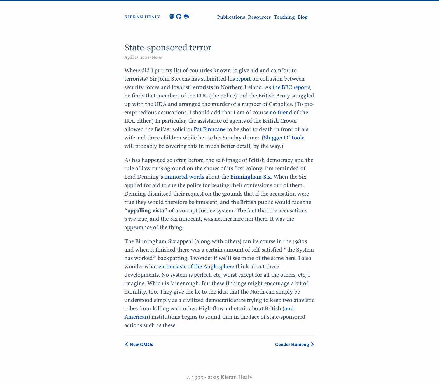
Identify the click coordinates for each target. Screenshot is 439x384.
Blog (303, 17)
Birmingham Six (250, 176)
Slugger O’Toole (284, 137)
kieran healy (142, 16)
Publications (231, 17)
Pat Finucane (210, 128)
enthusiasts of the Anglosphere (196, 266)
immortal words (184, 176)
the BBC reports (291, 86)
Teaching (284, 17)
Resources (259, 17)
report (243, 78)
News (156, 57)
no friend (281, 112)
